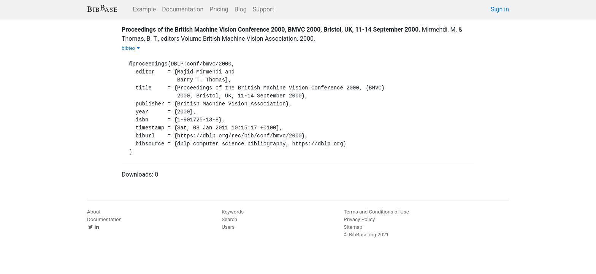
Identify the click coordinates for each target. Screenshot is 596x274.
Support (263, 9)
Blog (241, 9)
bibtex (131, 48)
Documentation (182, 9)
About (94, 212)
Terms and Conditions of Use (376, 212)
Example (144, 9)
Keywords (233, 212)
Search (229, 219)
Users (228, 227)
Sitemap (353, 227)
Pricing (218, 9)
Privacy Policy (359, 219)
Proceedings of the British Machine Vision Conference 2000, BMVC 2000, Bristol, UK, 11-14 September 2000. (271, 29)
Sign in (500, 9)
